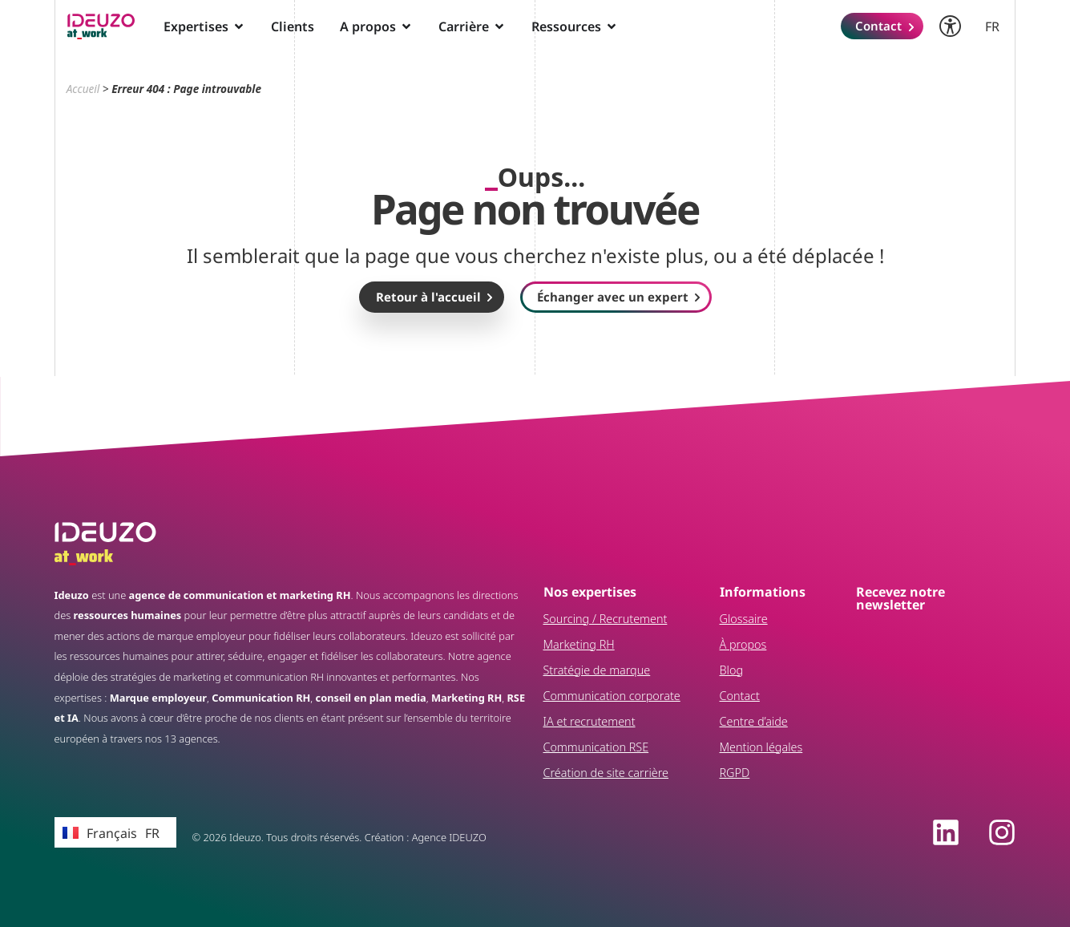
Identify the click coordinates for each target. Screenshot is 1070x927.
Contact (740, 695)
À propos (743, 644)
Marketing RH (579, 644)
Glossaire (744, 618)
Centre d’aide (754, 721)
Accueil (83, 88)
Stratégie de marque (597, 670)
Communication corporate (611, 695)
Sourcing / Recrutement (605, 618)
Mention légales (761, 747)
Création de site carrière (606, 772)
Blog (732, 670)
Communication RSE (596, 747)
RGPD (735, 772)
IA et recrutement (589, 721)
